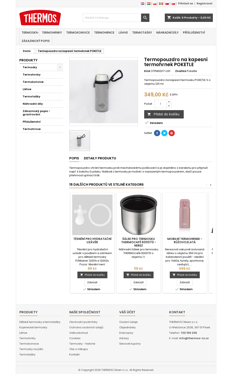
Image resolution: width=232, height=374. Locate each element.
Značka (180, 71)
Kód (147, 71)
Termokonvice (78, 32)
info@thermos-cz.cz (194, 338)
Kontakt (74, 354)
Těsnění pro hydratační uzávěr (92, 240)
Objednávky (127, 327)
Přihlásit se (185, 3)
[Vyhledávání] (116, 18)
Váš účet (127, 312)
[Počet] (160, 104)
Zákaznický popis (36, 41)
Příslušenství (194, 32)
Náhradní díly (167, 32)
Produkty (28, 60)
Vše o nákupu (78, 349)
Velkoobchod (78, 333)
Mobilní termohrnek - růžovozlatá (184, 240)
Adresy (124, 338)
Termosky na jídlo (31, 349)
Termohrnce (104, 32)
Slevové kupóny (130, 344)
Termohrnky (52, 32)
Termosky (29, 32)
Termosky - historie (82, 344)
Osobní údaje (128, 322)
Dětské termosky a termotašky (39, 322)
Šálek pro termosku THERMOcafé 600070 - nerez (138, 242)
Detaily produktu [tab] (100, 158)
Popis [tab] (74, 158)
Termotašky (142, 32)
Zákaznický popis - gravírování (36, 112)
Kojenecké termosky (33, 327)
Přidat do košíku (163, 114)
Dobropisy (126, 333)
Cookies (75, 338)
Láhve (123, 32)
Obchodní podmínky (83, 322)
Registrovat (204, 3)
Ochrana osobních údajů (86, 327)
